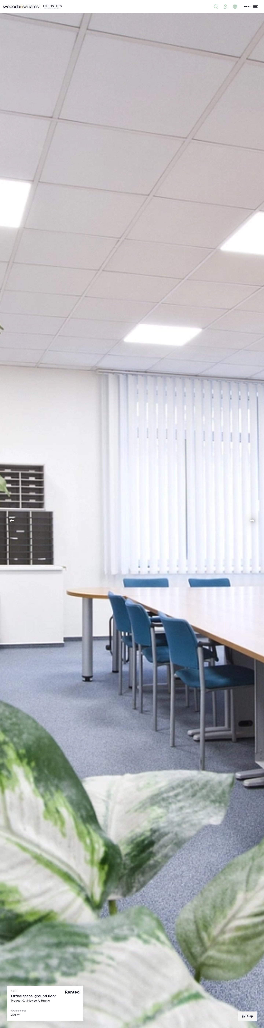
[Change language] (235, 6)
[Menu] (251, 6)
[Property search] (216, 6)
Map (247, 1016)
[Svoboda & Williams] (32, 6)
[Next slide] (252, 520)
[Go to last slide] (11, 520)
